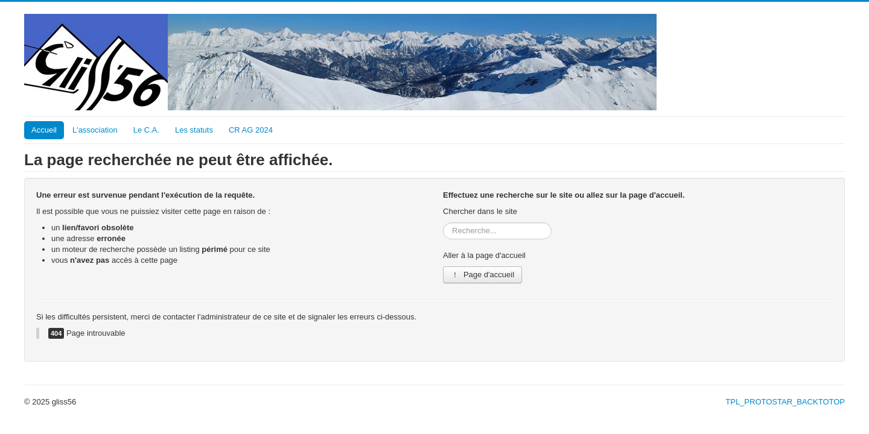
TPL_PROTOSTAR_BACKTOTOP (785, 401)
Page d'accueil (482, 274)
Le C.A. (146, 129)
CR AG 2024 (251, 129)
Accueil (44, 129)
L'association (95, 129)
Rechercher (443, 222)
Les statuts (194, 129)
